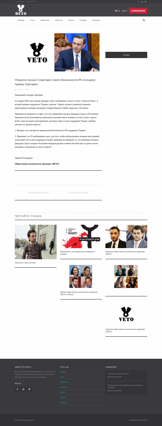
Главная (21, 20)
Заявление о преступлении (25, 263)
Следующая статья (78, 193)
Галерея (83, 20)
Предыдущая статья (38, 193)
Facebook (138, 1)
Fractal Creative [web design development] (142, 420)
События (58, 20)
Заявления (44, 20)
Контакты (96, 20)
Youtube (142, 1)
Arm (124, 11)
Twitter (145, 1)
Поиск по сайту (143, 20)
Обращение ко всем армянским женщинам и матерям (125, 386)
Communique (138, 11)
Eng (117, 11)
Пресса (71, 20)
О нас (32, 20)
